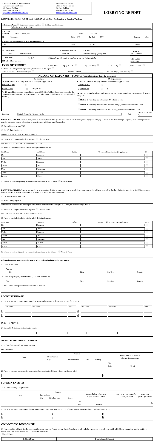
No (4, 434)
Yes (10, 434)
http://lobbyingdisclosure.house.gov (15, 13)
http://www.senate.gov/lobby (66, 13)
